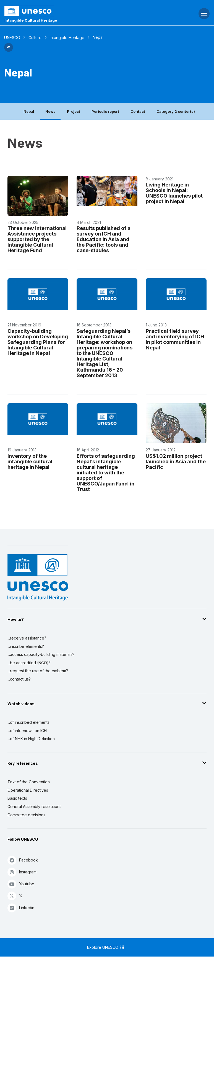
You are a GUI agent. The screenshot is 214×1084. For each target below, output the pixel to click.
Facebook (22, 860)
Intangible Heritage (67, 37)
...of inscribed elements (28, 722)
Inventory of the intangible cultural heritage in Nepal (29, 461)
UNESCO (12, 37)
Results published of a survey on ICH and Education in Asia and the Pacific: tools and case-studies (104, 239)
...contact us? (19, 679)
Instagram (21, 872)
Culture (34, 37)
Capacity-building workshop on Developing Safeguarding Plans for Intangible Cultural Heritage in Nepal (37, 342)
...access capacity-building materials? (40, 654)
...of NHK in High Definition (31, 738)
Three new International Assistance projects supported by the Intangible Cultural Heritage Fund (37, 239)
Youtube (20, 884)
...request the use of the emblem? (37, 670)
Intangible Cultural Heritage (30, 20)
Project (73, 111)
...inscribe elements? (25, 646)
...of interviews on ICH (27, 730)
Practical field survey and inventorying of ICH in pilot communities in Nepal (175, 339)
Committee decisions (26, 814)
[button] (8, 50)
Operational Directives (27, 790)
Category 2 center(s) (175, 111)
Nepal (29, 111)
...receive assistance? (26, 638)
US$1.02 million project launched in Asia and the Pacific (176, 461)
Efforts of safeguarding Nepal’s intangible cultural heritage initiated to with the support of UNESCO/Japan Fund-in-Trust (107, 472)
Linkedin (20, 907)
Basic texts (17, 798)
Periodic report (105, 111)
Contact (138, 111)
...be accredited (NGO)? (29, 662)
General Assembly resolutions (34, 806)
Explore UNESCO (106, 947)
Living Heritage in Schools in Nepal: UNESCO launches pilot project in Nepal (174, 192)
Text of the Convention (28, 781)
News (50, 111)
